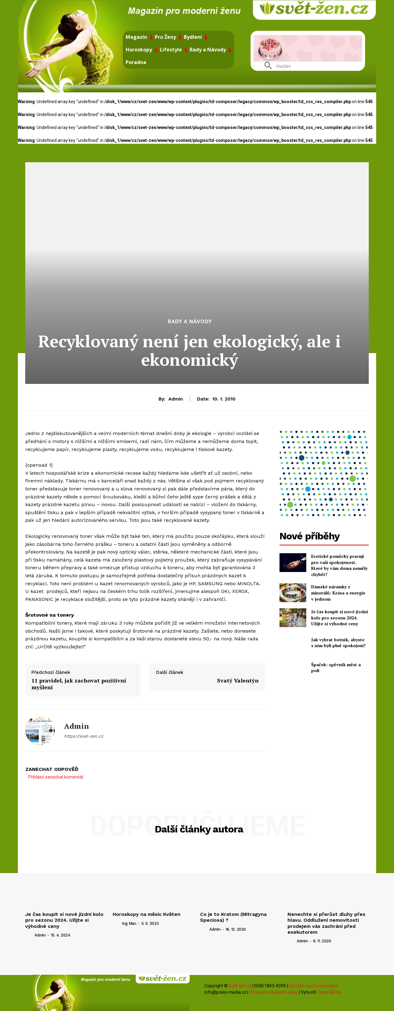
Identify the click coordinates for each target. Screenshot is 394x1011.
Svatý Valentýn (238, 680)
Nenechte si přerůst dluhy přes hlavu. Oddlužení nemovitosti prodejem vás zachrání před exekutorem (326, 923)
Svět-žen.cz (240, 985)
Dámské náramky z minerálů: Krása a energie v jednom (338, 593)
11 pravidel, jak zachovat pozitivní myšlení (78, 684)
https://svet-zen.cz (83, 736)
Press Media (329, 992)
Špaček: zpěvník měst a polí (336, 668)
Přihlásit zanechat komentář (55, 777)
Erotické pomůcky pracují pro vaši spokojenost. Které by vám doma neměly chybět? (339, 565)
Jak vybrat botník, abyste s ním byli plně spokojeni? (338, 643)
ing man (129, 923)
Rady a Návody (190, 321)
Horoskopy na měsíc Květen (146, 914)
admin (175, 399)
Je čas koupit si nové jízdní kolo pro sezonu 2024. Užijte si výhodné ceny (339, 617)
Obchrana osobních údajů (273, 992)
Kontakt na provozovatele (314, 985)
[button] (275, 66)
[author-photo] (29, 935)
